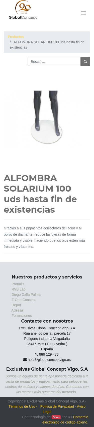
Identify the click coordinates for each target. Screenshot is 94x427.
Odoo (56, 417)
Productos (16, 37)
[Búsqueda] (85, 61)
